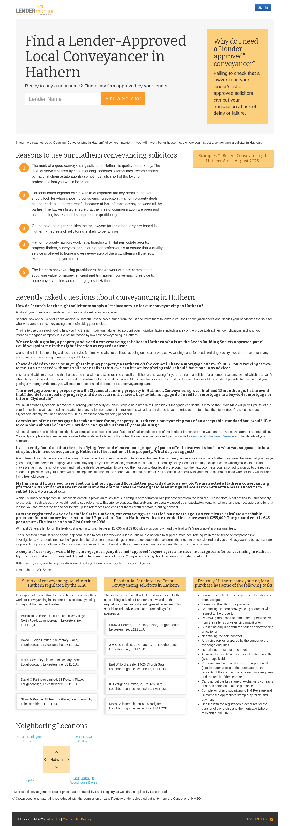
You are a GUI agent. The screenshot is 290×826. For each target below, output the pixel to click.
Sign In (263, 7)
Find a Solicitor (123, 98)
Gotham (83, 741)
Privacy (86, 819)
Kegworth (29, 741)
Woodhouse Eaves (83, 782)
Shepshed (29, 780)
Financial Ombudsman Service (212, 436)
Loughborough (84, 778)
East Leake (84, 737)
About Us (53, 819)
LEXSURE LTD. (256, 819)
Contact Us (70, 819)
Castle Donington (29, 737)
